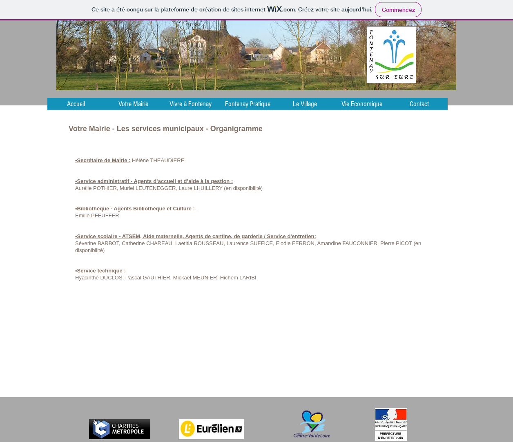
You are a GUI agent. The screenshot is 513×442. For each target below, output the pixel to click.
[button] (133, 106)
